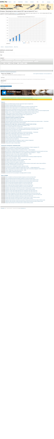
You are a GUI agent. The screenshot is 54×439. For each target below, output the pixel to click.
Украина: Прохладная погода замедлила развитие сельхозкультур (16, 137)
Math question (3, 80)
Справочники (21, 1)
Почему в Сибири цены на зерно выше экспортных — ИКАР (15, 170)
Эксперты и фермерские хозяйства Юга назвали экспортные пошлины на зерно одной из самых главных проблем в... (25, 163)
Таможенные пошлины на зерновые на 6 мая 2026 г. (15, 117)
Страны (27, 1)
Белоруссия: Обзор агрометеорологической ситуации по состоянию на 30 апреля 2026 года (21, 106)
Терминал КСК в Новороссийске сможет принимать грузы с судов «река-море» (19, 133)
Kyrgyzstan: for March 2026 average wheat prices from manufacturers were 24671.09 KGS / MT (21, 190)
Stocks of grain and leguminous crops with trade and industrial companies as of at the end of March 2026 (22, 193)
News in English (4, 175)
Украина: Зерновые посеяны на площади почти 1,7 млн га (15, 141)
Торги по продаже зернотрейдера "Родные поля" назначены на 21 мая (17, 134)
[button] (3, 59)
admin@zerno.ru (23, 208)
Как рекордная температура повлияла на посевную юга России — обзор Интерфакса (20, 149)
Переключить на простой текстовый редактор (8, 71)
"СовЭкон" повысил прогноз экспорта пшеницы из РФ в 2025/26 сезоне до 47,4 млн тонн (20, 113)
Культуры (33, 1)
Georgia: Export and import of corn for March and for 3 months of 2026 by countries (19, 202)
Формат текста (4, 73)
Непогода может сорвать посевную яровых (12, 142)
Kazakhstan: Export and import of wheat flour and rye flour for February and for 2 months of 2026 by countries (23, 187)
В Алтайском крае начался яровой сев (12, 138)
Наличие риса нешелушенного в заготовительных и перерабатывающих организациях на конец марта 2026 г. (24, 128)
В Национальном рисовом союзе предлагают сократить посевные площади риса (19, 140)
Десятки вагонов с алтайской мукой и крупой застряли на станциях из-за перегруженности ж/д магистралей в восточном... (26, 151)
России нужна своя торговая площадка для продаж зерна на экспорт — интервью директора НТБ (22, 167)
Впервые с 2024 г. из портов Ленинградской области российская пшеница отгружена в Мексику (22, 111)
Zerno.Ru (16, 13)
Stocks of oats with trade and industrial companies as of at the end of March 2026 (18, 182)
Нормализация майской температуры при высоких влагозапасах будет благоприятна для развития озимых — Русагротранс (27, 121)
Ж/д (37, 1)
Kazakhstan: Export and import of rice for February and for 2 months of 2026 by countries (20, 189)
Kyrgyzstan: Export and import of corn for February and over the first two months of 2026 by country (21, 179)
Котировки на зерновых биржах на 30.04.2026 (13, 105)
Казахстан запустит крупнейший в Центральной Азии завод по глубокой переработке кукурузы (21, 109)
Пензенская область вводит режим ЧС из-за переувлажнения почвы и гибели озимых (20, 107)
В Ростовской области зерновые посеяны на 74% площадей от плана (17, 125)
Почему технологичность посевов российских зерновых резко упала (17, 148)
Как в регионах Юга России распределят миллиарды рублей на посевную (18, 172)
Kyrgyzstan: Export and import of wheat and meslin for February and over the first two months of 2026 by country (24, 201)
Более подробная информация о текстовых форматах (42, 73)
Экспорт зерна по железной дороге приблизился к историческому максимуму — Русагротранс (21, 132)
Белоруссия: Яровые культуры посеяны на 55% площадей (15, 122)
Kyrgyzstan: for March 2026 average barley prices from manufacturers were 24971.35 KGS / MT (21, 191)
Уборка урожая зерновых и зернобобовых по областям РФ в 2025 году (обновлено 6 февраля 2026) (19, 99)
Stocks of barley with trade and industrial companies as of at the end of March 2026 (19, 185)
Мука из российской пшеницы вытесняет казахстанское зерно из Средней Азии (19, 103)
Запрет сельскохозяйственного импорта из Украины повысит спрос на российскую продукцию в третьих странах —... (25, 168)
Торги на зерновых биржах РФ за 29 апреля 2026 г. (14, 126)
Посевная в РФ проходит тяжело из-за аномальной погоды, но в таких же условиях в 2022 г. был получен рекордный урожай (27, 110)
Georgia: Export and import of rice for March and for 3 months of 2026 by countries (19, 198)
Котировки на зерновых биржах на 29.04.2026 (13, 118)
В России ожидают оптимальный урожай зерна (13, 171)
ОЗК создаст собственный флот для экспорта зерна (14, 164)
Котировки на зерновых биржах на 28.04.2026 (13, 130)
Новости (10, 1)
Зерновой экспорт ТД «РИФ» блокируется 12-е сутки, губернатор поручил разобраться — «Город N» (22, 152)
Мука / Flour (16, 46)
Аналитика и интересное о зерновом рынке (10, 145)
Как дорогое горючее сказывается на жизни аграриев (14, 160)
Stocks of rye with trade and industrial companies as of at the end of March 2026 (18, 183)
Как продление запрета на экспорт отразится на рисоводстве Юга (16, 155)
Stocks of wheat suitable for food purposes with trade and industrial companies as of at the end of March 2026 (23, 194)
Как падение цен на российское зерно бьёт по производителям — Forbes (18, 159)
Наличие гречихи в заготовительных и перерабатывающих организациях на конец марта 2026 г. (22, 129)
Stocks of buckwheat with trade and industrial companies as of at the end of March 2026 (20, 178)
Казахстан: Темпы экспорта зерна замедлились (13, 136)
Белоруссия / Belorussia (9, 46)
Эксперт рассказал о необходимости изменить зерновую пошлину (16, 166)
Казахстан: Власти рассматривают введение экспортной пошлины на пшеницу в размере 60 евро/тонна (23, 156)
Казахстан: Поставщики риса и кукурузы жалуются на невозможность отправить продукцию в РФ (22, 147)
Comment (2, 58)
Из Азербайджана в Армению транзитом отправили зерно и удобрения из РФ (18, 114)
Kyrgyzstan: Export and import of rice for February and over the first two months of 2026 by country (21, 181)
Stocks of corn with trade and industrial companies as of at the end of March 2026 (18, 186)
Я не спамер (3, 88)
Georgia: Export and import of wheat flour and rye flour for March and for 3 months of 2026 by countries (22, 197)
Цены (15, 1)
